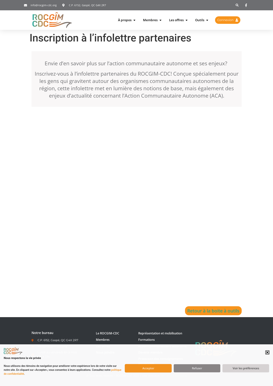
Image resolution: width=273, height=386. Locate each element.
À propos (126, 20)
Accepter (148, 368)
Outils (201, 20)
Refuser (197, 368)
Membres (152, 20)
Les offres (178, 20)
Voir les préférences (246, 368)
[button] (267, 352)
